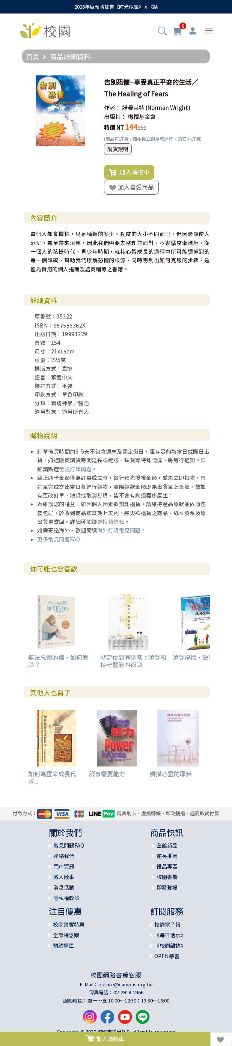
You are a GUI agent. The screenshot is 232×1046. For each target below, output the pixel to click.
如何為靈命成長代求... (52, 777)
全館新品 (167, 845)
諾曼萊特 (133, 107)
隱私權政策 (66, 898)
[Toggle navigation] (208, 30)
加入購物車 (129, 172)
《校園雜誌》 (170, 945)
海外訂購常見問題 (119, 530)
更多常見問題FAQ (58, 539)
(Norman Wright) (168, 107)
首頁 (32, 56)
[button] (162, 31)
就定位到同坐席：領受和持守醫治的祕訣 (133, 661)
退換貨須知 (111, 521)
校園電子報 (167, 924)
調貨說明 (117, 149)
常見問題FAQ (68, 845)
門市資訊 (63, 866)
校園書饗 (167, 877)
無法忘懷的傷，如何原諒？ (58, 661)
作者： (112, 107)
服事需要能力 (107, 773)
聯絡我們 (63, 856)
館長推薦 (167, 856)
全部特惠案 (66, 935)
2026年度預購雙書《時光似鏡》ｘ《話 (116, 6)
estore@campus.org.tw (125, 984)
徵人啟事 (63, 877)
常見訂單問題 (75, 469)
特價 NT (114, 127)
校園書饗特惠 (68, 924)
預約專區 (63, 945)
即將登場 (167, 887)
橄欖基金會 (142, 116)
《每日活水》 (170, 935)
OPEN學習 (166, 956)
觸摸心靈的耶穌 (171, 773)
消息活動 (63, 887)
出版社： (115, 116)
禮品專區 (167, 866)
